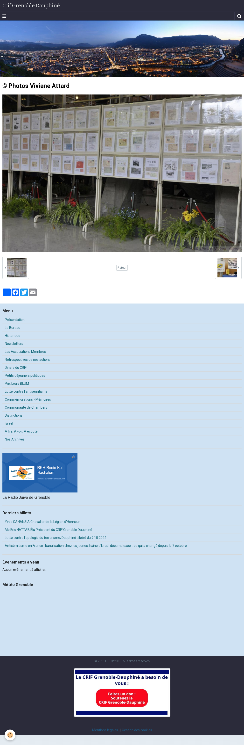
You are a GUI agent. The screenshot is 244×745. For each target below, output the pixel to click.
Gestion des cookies (137, 730)
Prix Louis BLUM (17, 383)
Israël (9, 423)
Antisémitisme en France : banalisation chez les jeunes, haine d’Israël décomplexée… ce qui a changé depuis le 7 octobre (96, 546)
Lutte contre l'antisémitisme (26, 391)
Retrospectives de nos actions (27, 360)
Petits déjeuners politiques (25, 375)
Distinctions (13, 415)
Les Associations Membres (25, 352)
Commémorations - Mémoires (28, 399)
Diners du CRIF (16, 367)
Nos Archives (15, 439)
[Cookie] (10, 735)
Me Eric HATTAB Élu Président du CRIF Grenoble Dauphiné (48, 530)
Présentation (15, 320)
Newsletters (14, 344)
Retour (122, 267)
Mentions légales (105, 730)
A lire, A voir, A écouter (22, 431)
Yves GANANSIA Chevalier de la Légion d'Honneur (42, 522)
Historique (12, 336)
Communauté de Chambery (26, 407)
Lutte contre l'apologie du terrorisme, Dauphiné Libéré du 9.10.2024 (55, 538)
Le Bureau (12, 328)
